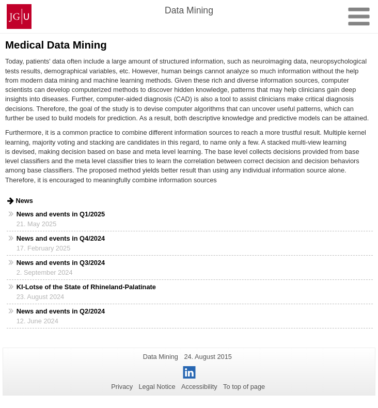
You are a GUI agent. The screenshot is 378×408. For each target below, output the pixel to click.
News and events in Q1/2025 (61, 214)
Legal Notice (156, 386)
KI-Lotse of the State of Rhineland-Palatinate (86, 287)
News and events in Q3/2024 (61, 262)
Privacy (122, 386)
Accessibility (199, 386)
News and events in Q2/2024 (61, 311)
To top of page (244, 386)
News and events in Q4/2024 (61, 238)
